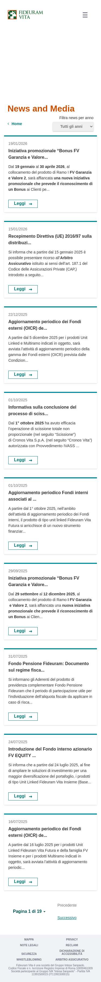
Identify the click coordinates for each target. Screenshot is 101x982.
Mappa (29, 939)
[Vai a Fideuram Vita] (25, 15)
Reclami (72, 945)
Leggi (20, 203)
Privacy (72, 939)
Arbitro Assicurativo (72, 959)
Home (17, 124)
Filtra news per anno (76, 118)
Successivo (66, 918)
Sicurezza (29, 953)
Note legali (29, 945)
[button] (83, 15)
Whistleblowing (28, 959)
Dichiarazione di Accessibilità (72, 952)
